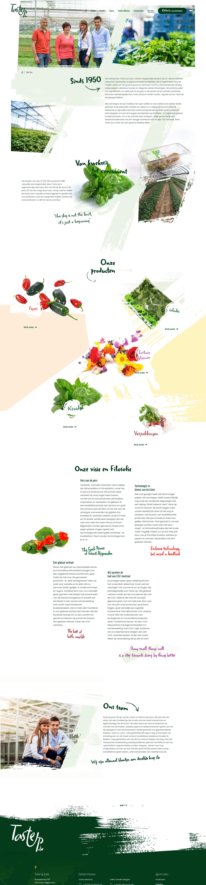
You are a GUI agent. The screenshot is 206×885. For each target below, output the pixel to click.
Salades (93, 11)
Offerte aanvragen (172, 10)
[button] (191, 10)
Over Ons (151, 11)
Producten (160, 879)
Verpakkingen (139, 11)
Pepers (111, 11)
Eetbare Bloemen (124, 11)
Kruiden (102, 11)
